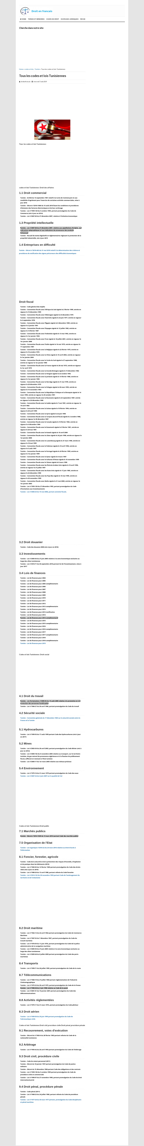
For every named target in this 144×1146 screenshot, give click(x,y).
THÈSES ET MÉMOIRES (36, 19)
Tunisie (37, 69)
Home (23, 19)
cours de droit (52, 19)
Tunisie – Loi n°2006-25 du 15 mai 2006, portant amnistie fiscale (43, 492)
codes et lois (29, 69)
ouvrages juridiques (69, 19)
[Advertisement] (52, 48)
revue (82, 19)
